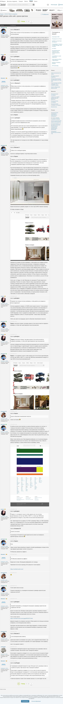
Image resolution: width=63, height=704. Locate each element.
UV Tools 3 (54, 48)
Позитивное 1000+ (55, 36)
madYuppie (3, 646)
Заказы (53, 70)
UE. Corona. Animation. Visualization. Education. (55, 118)
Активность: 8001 (4, 418)
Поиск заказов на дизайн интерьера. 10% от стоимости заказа (56, 84)
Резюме (53, 110)
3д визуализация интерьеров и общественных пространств (54, 114)
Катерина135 (4, 411)
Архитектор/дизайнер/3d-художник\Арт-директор (56, 121)
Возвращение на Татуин (57, 38)
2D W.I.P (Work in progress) (11, 14)
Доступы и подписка (12, 1)
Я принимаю (25, 701)
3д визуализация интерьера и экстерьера (56, 104)
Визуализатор (54, 106)
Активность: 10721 (4, 85)
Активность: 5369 (4, 61)
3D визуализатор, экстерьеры (54, 102)
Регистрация (54, 4)
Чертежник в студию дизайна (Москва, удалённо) (55, 98)
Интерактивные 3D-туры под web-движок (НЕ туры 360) (56, 80)
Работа (26, 1)
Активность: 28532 (4, 152)
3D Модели (2, 1)
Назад (23, 21)
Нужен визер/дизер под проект (56, 73)
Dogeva (2, 54)
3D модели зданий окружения (55, 76)
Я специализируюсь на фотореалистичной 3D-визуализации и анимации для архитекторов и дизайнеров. (56, 126)
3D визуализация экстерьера (54, 94)
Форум (31, 1)
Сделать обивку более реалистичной (55, 88)
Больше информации (36, 701)
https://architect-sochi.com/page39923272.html (21, 618)
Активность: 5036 (4, 654)
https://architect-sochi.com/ (16, 569)
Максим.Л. (3, 78)
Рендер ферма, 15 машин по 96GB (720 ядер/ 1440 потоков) (57, 45)
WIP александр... (55, 65)
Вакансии (53, 91)
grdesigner (3, 27)
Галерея (21, 1)
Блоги (35, 1)
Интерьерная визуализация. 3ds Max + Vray (56, 132)
